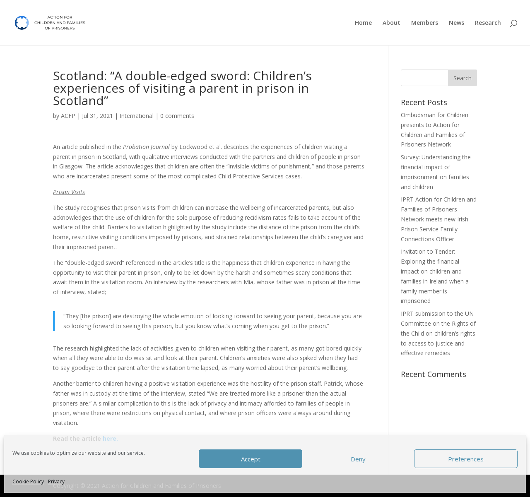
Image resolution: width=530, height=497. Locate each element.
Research (488, 23)
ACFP (68, 116)
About (391, 23)
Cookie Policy (28, 481)
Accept (250, 459)
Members (424, 23)
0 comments (177, 116)
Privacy (56, 481)
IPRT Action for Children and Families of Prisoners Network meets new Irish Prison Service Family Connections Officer (439, 218)
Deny (358, 459)
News (456, 23)
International (137, 116)
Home (363, 23)
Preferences (466, 459)
